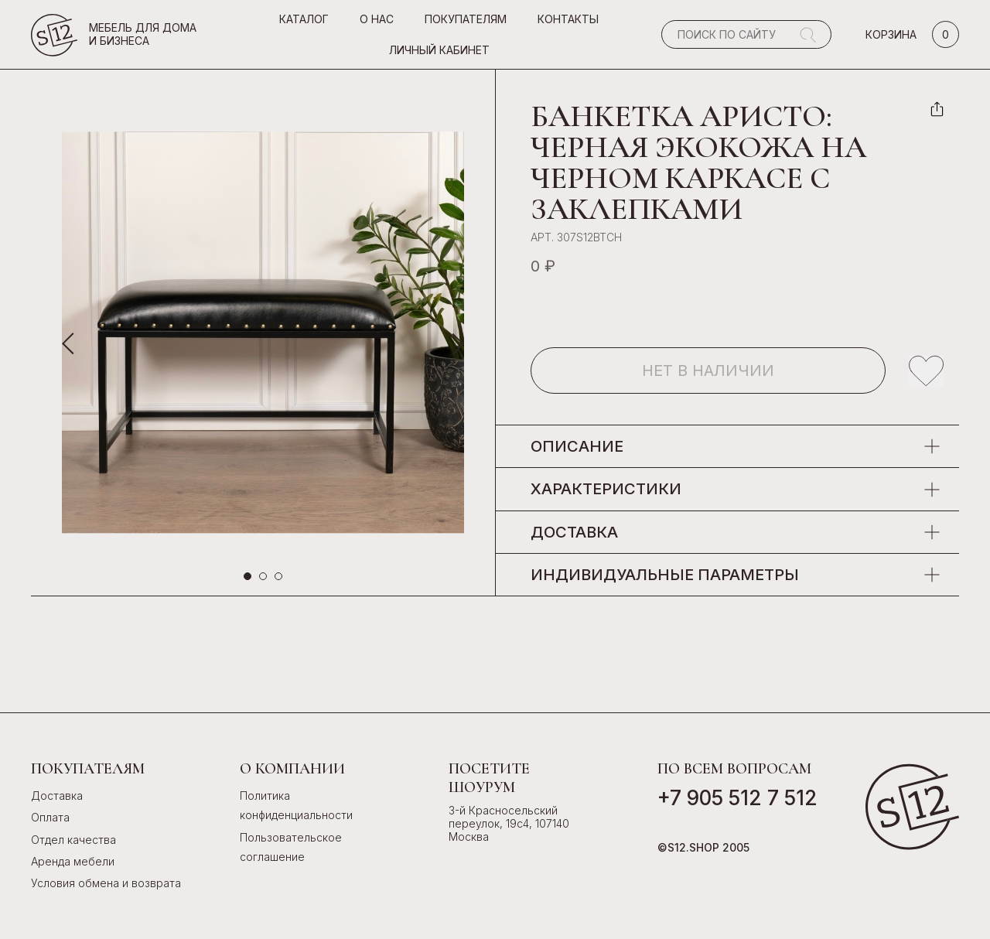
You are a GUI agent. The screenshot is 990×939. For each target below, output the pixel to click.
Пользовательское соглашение (291, 847)
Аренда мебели (72, 861)
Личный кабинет (439, 49)
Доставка (57, 795)
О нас (377, 19)
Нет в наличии (708, 370)
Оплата (50, 817)
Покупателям (466, 19)
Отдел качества (73, 839)
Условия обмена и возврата (106, 882)
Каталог (304, 19)
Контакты (568, 19)
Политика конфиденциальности (296, 805)
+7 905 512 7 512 (737, 798)
